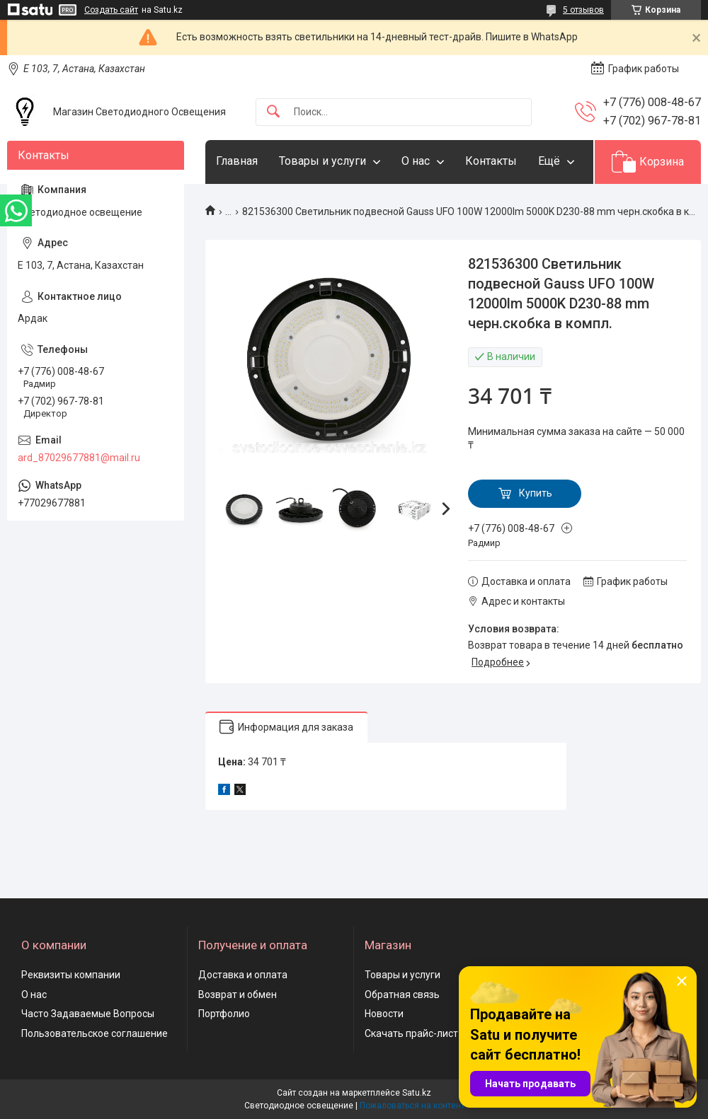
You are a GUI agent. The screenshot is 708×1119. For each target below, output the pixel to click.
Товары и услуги (322, 161)
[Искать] (273, 112)
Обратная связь (402, 994)
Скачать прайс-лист (411, 1033)
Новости (384, 1013)
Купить (535, 493)
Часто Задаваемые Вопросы (87, 1013)
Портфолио (224, 1013)
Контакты (491, 161)
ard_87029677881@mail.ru (79, 457)
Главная (237, 161)
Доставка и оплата (242, 974)
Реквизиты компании (70, 974)
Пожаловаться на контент (412, 1106)
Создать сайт (111, 10)
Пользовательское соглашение (94, 1033)
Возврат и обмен (237, 994)
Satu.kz (416, 1093)
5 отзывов (583, 10)
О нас (415, 161)
